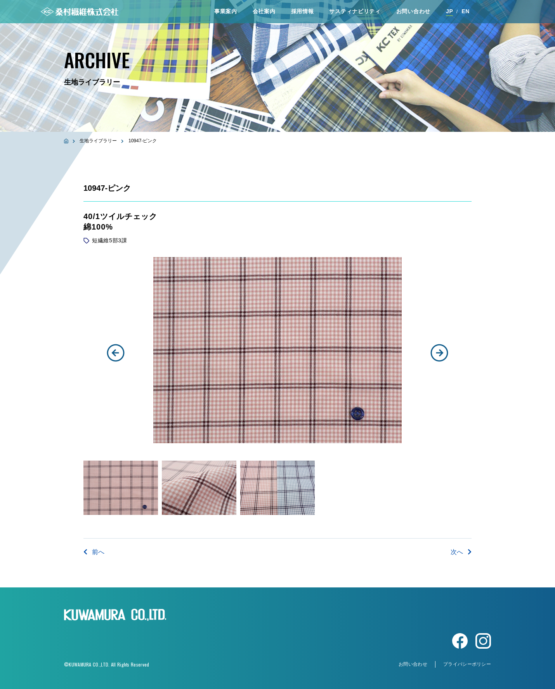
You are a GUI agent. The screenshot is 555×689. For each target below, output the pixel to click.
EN (465, 11)
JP (449, 11)
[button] (116, 353)
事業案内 (225, 11)
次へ (461, 552)
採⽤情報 (302, 11)
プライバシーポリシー (467, 664)
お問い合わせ (413, 11)
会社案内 (264, 11)
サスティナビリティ (354, 11)
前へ (93, 552)
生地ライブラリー (98, 140)
